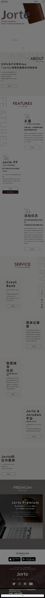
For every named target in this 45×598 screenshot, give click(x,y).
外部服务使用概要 (18, 593)
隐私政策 (11, 593)
